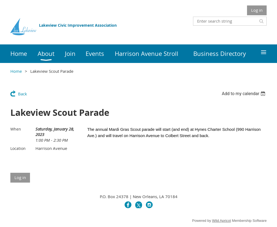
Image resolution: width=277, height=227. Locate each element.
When (15, 129)
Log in (257, 10)
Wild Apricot (221, 221)
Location (18, 148)
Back (22, 93)
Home (16, 71)
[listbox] (244, 93)
